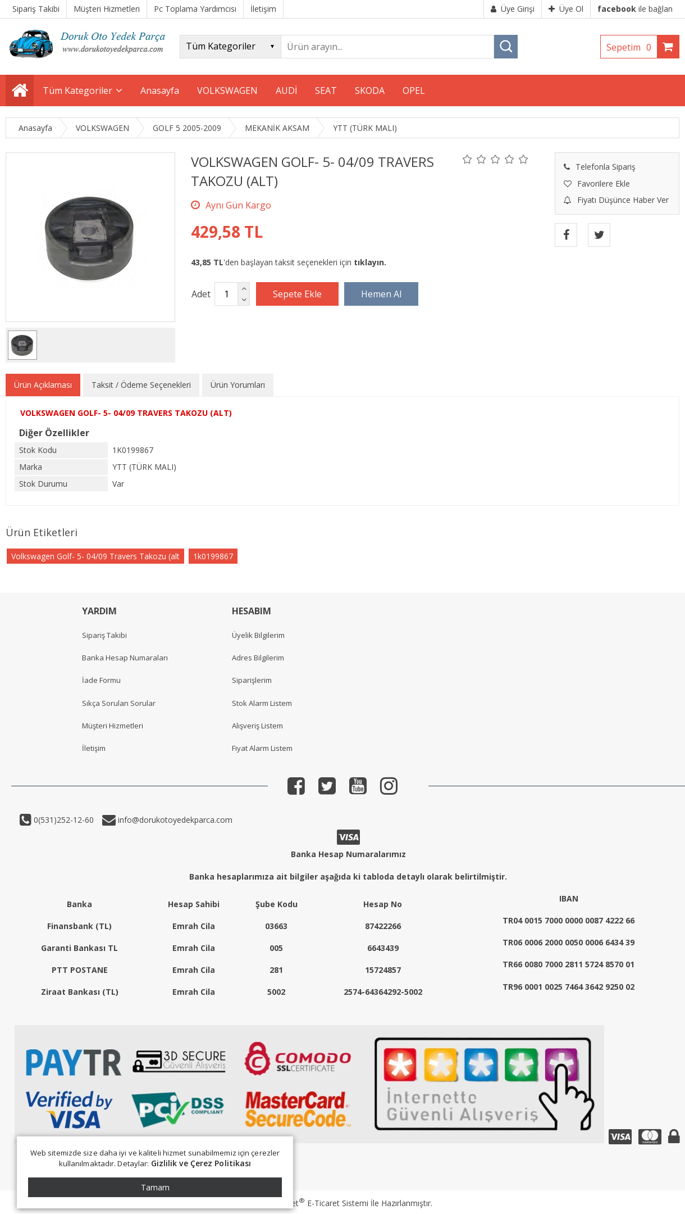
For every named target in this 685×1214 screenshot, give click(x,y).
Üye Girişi (513, 8)
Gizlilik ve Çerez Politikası (201, 1163)
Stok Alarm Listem (262, 703)
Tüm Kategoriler (77, 90)
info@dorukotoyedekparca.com (174, 819)
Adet (201, 294)
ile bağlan (635, 8)
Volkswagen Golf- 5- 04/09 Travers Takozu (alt (95, 556)
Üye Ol (566, 8)
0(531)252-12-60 (62, 819)
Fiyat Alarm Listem (262, 748)
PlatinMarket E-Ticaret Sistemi (310, 1203)
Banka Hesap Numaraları (125, 658)
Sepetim (631, 47)
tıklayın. (370, 262)
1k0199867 (213, 556)
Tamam (155, 1187)
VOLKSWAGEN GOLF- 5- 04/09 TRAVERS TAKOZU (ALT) (126, 412)
